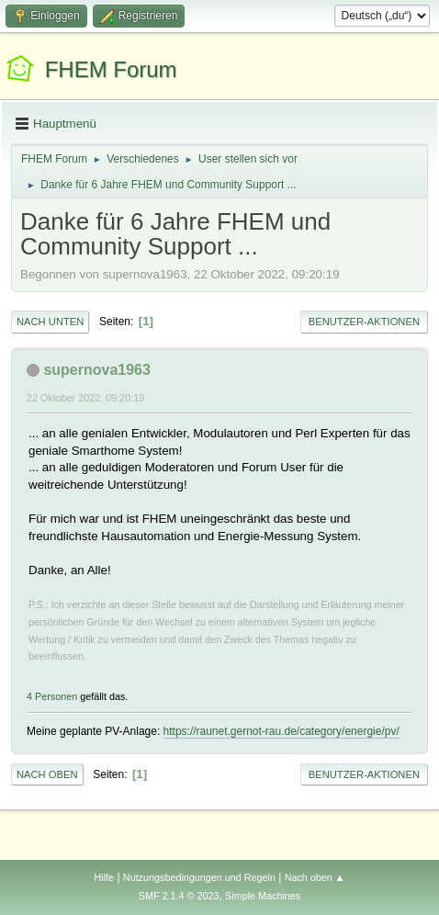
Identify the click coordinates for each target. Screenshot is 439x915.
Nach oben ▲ (315, 877)
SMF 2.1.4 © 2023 (179, 895)
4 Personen (52, 696)
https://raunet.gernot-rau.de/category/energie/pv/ (281, 731)
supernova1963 (96, 370)
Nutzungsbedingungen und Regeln (199, 877)
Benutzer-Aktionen (364, 321)
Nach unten (50, 321)
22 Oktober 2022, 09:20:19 (85, 397)
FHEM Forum (111, 69)
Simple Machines (262, 895)
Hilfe (104, 877)
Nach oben (47, 774)
